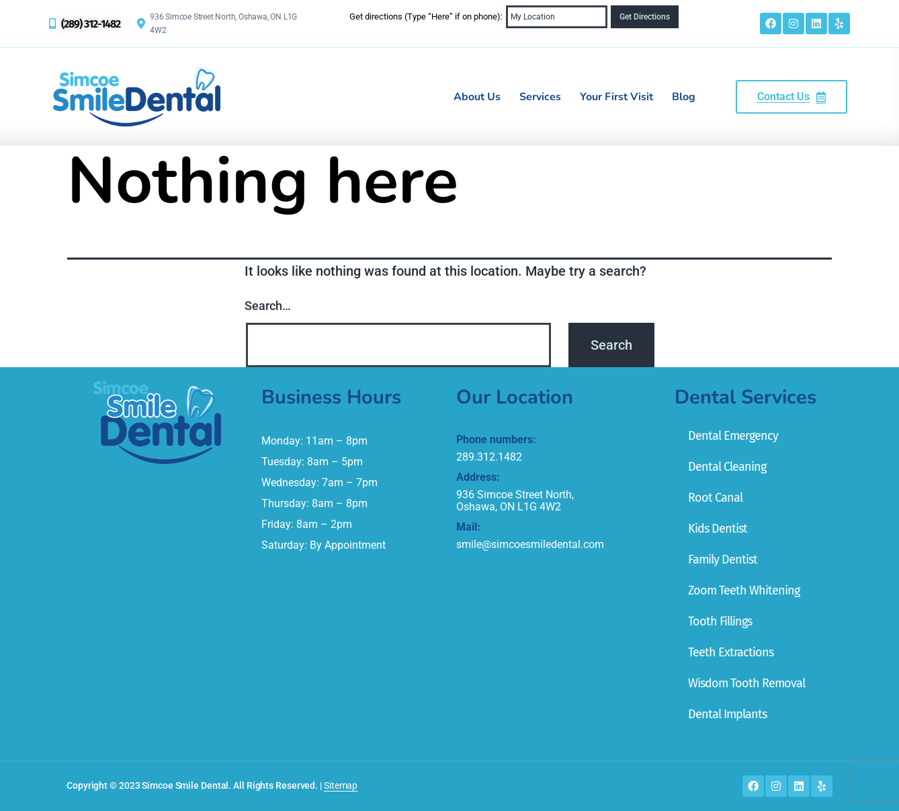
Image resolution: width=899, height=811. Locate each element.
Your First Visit (616, 96)
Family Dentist (722, 559)
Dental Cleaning (727, 466)
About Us (477, 96)
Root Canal (715, 497)
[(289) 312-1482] (52, 23)
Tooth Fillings (720, 621)
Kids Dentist (717, 528)
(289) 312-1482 (90, 23)
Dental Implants (727, 714)
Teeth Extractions (730, 652)
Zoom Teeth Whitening (744, 590)
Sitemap (340, 785)
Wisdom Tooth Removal (746, 683)
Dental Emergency (733, 435)
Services (540, 96)
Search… (268, 306)
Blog (683, 96)
